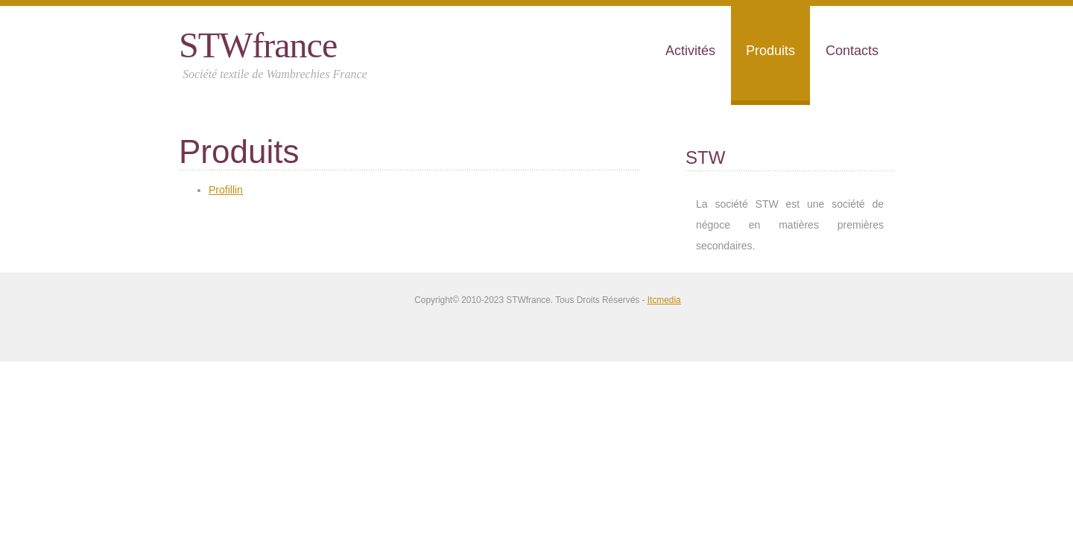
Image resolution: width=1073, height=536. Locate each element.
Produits (770, 50)
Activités (690, 50)
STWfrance (258, 45)
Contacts (852, 50)
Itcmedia (664, 300)
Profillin (226, 190)
